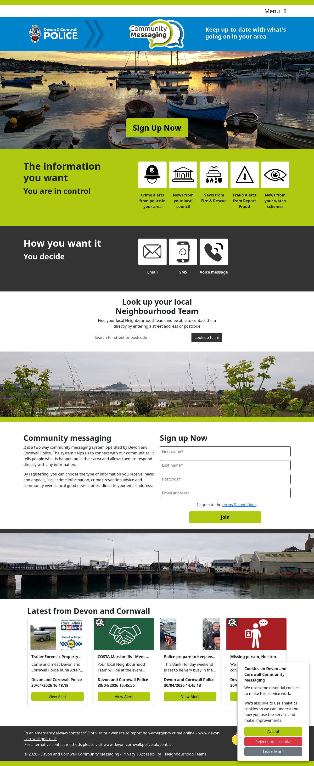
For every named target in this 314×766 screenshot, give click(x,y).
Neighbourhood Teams (186, 754)
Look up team (207, 337)
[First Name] (225, 451)
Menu (276, 11)
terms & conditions (239, 504)
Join (225, 517)
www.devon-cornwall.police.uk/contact (138, 744)
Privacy (129, 754)
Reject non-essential (273, 741)
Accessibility (150, 754)
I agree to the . (225, 504)
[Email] (225, 493)
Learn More (273, 751)
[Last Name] (225, 465)
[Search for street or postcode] (142, 337)
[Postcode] (225, 479)
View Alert (58, 696)
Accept (273, 731)
